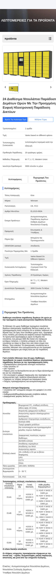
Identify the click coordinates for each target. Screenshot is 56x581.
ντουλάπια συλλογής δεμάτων (17, 569)
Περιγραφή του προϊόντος (41, 179)
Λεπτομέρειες (15, 179)
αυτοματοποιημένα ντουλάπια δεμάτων (30, 566)
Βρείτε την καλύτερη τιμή (15, 119)
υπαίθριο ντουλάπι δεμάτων (16, 573)
